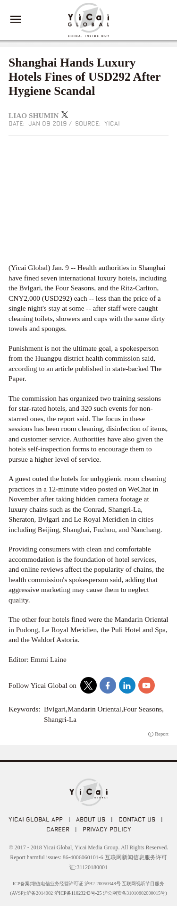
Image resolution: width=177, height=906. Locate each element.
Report (162, 734)
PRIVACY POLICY (107, 829)
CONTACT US (136, 819)
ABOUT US (90, 819)
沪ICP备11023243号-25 (78, 893)
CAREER (57, 829)
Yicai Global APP (35, 819)
